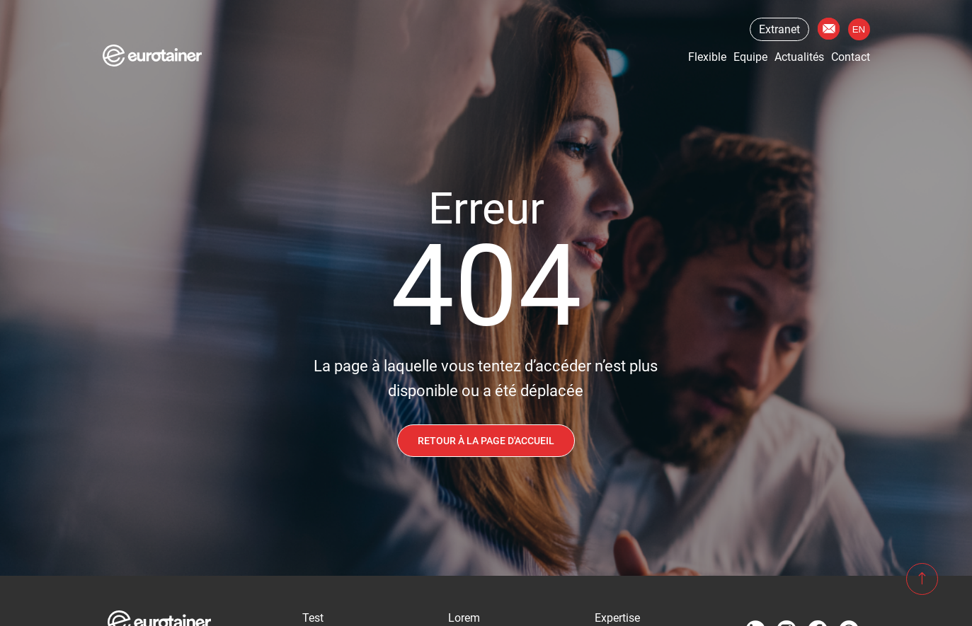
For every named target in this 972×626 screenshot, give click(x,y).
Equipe (750, 57)
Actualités (799, 57)
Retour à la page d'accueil (486, 440)
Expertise (617, 618)
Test (313, 618)
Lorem (464, 618)
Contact (829, 28)
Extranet (779, 29)
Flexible (707, 57)
